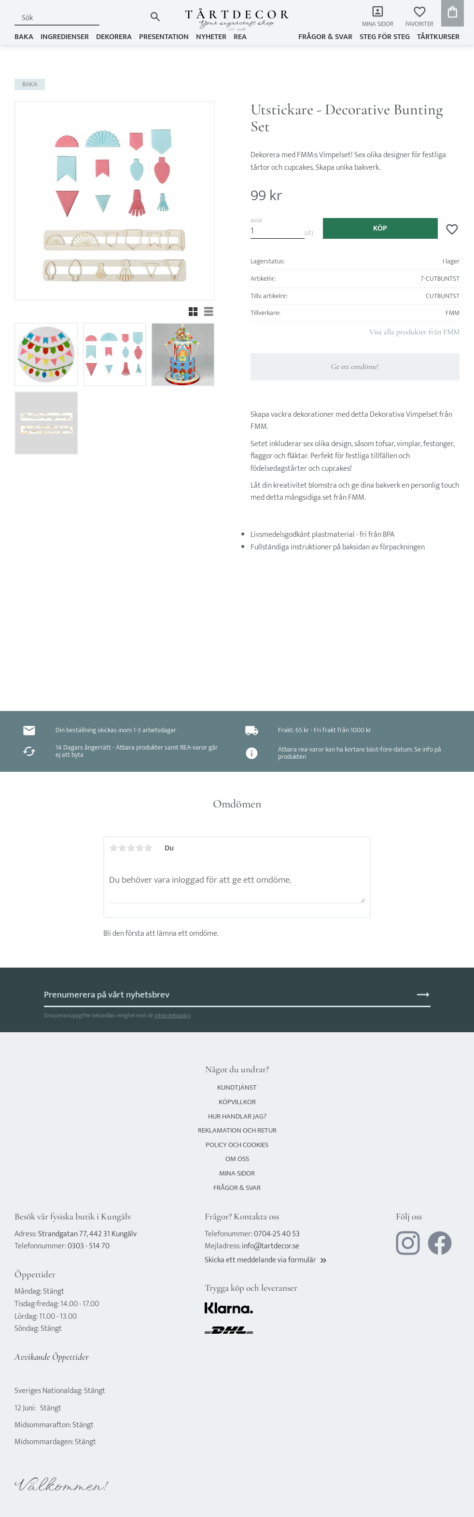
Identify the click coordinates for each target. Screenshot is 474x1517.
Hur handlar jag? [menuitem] (237, 1116)
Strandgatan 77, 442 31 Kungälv (87, 1234)
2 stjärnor (122, 848)
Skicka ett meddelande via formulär (266, 1260)
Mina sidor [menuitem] (377, 24)
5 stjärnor (148, 848)
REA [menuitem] (240, 37)
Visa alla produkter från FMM (414, 332)
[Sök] (155, 17)
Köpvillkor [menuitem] (237, 1102)
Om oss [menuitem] (237, 1159)
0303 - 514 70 (89, 1246)
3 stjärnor (130, 848)
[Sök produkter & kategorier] (80, 18)
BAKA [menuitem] (23, 37)
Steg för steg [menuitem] (385, 37)
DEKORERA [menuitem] (114, 37)
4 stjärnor (139, 848)
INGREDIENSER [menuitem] (65, 37)
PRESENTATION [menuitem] (164, 37)
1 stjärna (113, 848)
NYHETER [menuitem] (211, 37)
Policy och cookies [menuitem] (237, 1145)
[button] (419, 17)
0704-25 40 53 (277, 1234)
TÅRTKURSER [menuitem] (438, 37)
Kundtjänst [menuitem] (237, 1087)
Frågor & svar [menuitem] (325, 37)
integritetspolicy (172, 1015)
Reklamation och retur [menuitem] (237, 1130)
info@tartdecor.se (270, 1246)
